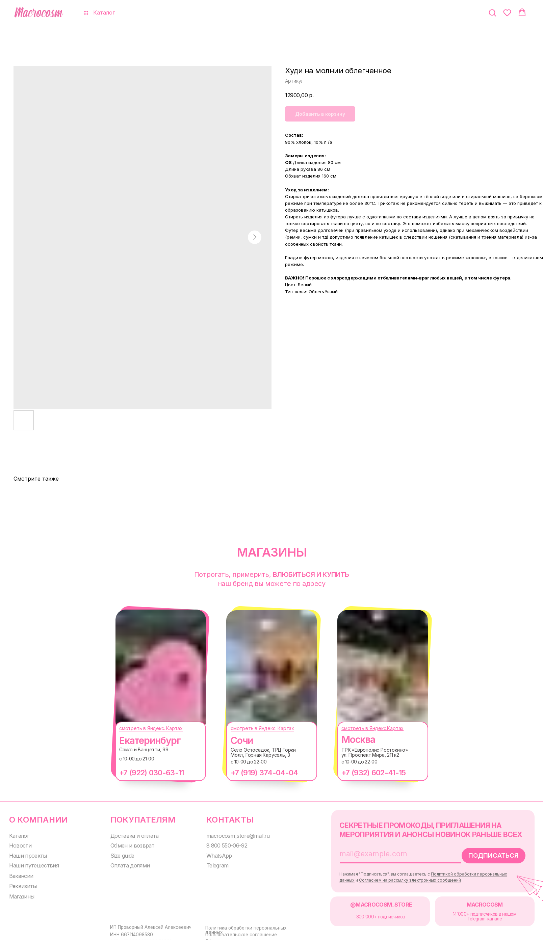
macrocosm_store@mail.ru (230, 835)
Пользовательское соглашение (235, 931)
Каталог (18, 835)
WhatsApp (212, 854)
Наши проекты (26, 854)
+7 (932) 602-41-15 (367, 772)
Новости (18, 844)
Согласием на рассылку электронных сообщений (400, 878)
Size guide (119, 854)
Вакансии (20, 874)
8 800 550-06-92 (220, 844)
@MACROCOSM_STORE (371, 901)
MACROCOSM (473, 901)
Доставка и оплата (130, 835)
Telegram (211, 864)
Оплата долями (126, 864)
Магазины (20, 894)
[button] (492, 12)
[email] (384, 852)
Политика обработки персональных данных (248, 925)
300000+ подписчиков (371, 914)
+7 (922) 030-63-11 (144, 772)
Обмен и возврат (127, 844)
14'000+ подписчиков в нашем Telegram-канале (472, 913)
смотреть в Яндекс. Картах (144, 728)
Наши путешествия (31, 864)
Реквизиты (21, 884)
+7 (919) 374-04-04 (257, 772)
